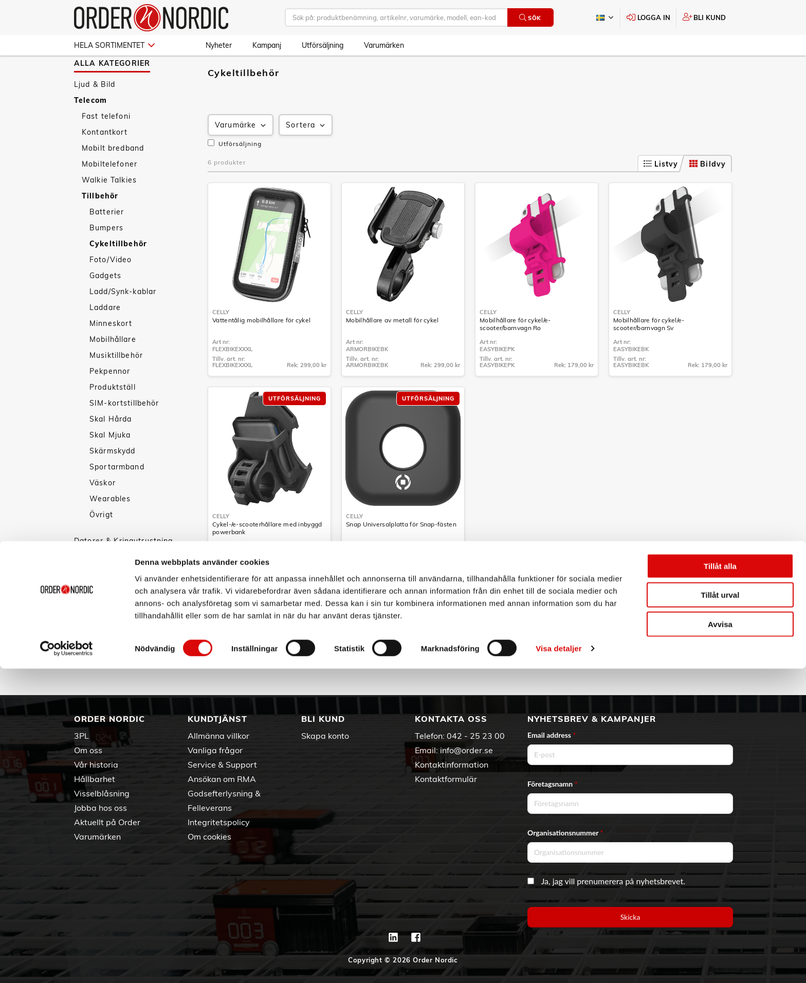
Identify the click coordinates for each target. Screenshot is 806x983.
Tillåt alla (720, 880)
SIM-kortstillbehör (124, 433)
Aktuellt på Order (107, 822)
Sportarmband (116, 496)
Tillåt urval (720, 909)
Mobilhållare (112, 369)
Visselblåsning (102, 793)
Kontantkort (105, 162)
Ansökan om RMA (222, 779)
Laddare (105, 337)
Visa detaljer (558, 962)
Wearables (110, 528)
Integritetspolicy (219, 822)
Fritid (84, 634)
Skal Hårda (110, 448)
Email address (551, 735)
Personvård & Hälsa (112, 602)
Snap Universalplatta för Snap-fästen (401, 554)
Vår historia (96, 764)
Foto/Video (110, 289)
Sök (530, 18)
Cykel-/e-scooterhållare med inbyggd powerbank (267, 558)
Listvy (661, 193)
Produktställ (112, 417)
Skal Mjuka (110, 464)
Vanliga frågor (215, 750)
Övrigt (101, 544)
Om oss (88, 750)
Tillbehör (100, 225)
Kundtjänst (217, 719)
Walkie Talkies (109, 209)
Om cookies (209, 836)
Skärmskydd (112, 480)
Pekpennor (109, 401)
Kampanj (266, 45)
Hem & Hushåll (102, 586)
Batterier (106, 241)
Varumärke (241, 155)
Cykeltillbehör (118, 273)
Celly (220, 341)
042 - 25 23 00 (476, 736)
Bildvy (707, 193)
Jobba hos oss (100, 808)
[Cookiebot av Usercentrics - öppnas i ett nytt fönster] (67, 963)
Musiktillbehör (116, 385)
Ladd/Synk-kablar (122, 321)
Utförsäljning (322, 45)
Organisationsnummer (565, 832)
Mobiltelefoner (109, 193)
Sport (85, 618)
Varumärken (384, 45)
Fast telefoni (106, 146)
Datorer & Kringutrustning (123, 570)
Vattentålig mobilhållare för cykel (261, 350)
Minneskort (110, 353)
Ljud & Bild (95, 114)
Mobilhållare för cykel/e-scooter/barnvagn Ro (515, 353)
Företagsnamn (552, 783)
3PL (81, 736)
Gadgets (105, 305)
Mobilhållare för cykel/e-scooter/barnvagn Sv (649, 353)
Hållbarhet (94, 779)
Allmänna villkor (218, 736)
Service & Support (222, 764)
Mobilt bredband (113, 178)
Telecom (90, 130)
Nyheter (219, 45)
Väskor (102, 512)
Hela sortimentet (114, 45)
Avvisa (720, 938)
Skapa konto (325, 736)
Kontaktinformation (451, 764)
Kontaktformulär (446, 779)
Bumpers (106, 257)
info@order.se (466, 750)
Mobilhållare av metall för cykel (392, 350)
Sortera (306, 155)
